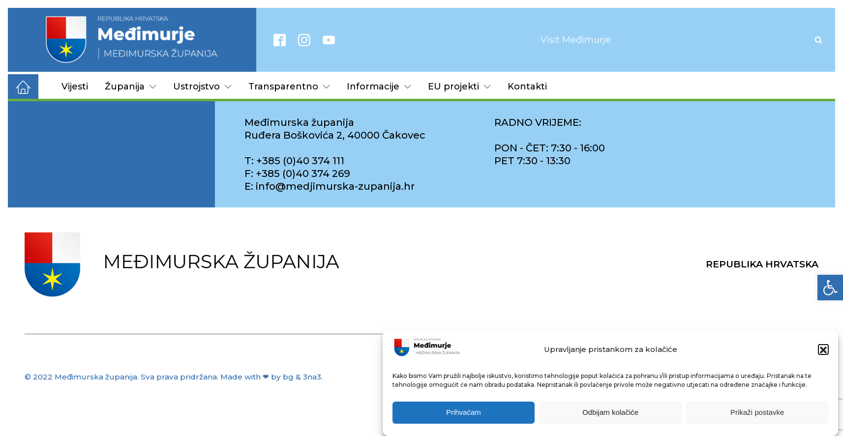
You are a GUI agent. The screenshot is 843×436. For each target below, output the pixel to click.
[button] (823, 352)
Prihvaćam (463, 415)
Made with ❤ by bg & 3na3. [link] (271, 376)
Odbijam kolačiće (610, 415)
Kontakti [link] (527, 86)
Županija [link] (130, 86)
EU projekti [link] (459, 86)
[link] (830, 287)
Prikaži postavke (757, 415)
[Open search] (818, 39)
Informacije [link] (379, 86)
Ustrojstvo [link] (202, 86)
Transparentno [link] (289, 86)
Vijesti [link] (74, 86)
